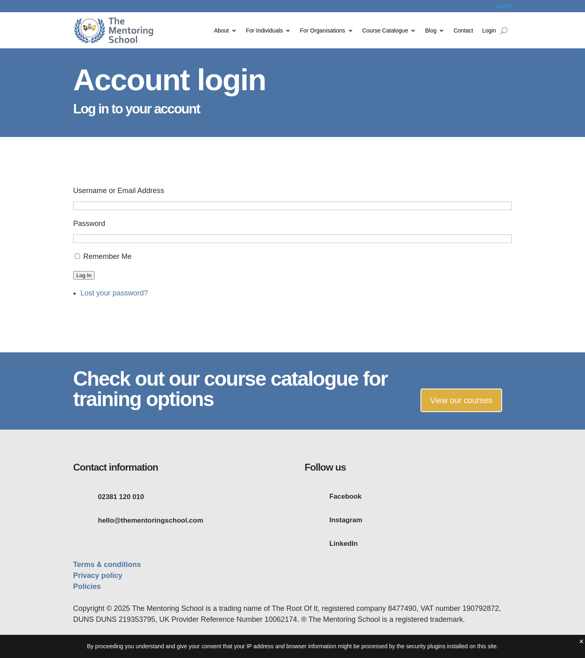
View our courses (461, 400)
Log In (504, 6)
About (221, 30)
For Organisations (322, 30)
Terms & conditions (107, 564)
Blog (430, 30)
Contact (463, 30)
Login (489, 30)
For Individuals (264, 30)
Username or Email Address (118, 191)
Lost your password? (114, 293)
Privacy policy (97, 575)
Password (89, 223)
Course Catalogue (385, 30)
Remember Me (107, 256)
